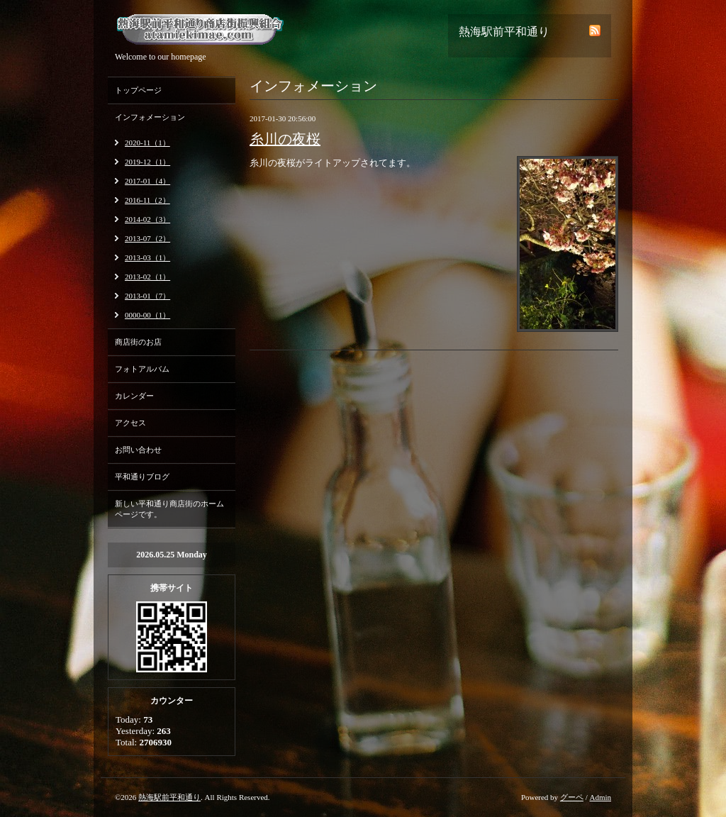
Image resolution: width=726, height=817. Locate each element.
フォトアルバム (142, 369)
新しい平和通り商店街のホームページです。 (169, 508)
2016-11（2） (147, 200)
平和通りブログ (142, 476)
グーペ (571, 797)
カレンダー (134, 395)
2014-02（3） (147, 219)
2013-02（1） (147, 276)
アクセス (130, 422)
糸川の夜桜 (285, 139)
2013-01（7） (147, 295)
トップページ (138, 90)
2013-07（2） (147, 238)
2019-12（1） (147, 161)
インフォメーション (150, 117)
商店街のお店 (138, 342)
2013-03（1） (147, 257)
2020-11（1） (147, 142)
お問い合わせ (138, 449)
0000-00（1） (147, 315)
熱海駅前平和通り (169, 797)
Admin (600, 797)
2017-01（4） (147, 181)
